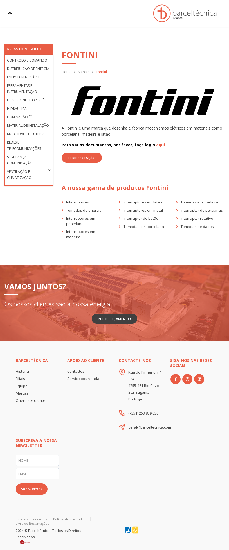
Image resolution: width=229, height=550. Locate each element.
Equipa (22, 385)
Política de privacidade (70, 519)
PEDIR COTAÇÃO (82, 157)
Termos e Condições (31, 519)
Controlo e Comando (27, 60)
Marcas (83, 71)
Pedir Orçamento (114, 318)
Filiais (20, 378)
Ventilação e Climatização (19, 174)
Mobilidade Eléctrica (26, 134)
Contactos (75, 371)
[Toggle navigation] (10, 13)
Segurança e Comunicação (20, 160)
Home (66, 71)
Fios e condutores (23, 100)
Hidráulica (17, 108)
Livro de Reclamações (32, 523)
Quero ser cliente (30, 400)
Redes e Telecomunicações (24, 145)
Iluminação (17, 117)
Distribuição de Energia (28, 68)
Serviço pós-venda (83, 378)
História (22, 371)
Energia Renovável (23, 77)
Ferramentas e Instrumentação (22, 88)
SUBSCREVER (31, 488)
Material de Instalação (28, 125)
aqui (160, 145)
